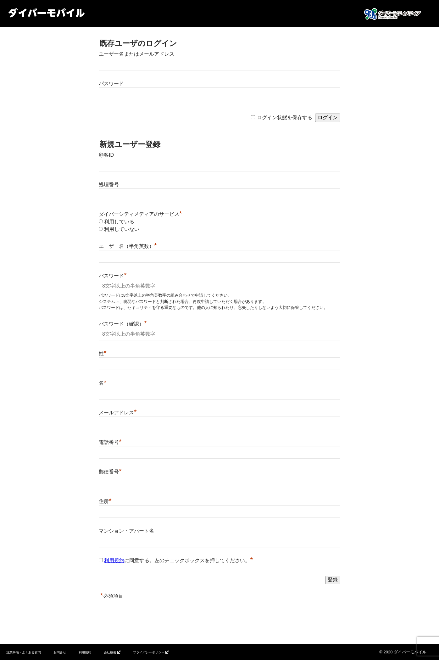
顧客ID (106, 155)
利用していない (121, 229)
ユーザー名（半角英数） (128, 246)
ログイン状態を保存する (284, 117)
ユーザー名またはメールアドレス (136, 54)
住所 (105, 501)
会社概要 (110, 652)
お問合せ (59, 652)
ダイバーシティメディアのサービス (140, 214)
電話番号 (110, 442)
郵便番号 (110, 471)
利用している (119, 221)
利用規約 (114, 560)
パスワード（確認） (123, 324)
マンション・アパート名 (126, 531)
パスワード (111, 83)
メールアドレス (118, 412)
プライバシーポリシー (148, 652)
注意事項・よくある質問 (23, 652)
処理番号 (109, 184)
